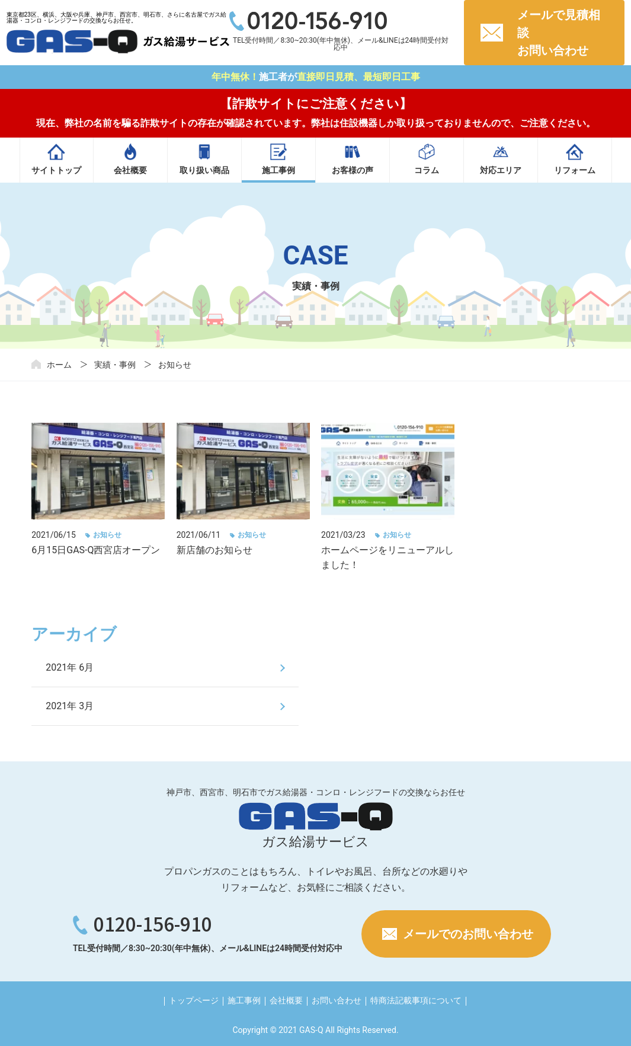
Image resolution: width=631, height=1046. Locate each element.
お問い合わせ (336, 1000)
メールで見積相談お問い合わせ (558, 33)
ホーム (59, 364)
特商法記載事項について (416, 1000)
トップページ (194, 1000)
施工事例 (278, 170)
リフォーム (574, 170)
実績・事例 (115, 364)
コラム (426, 170)
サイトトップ (56, 170)
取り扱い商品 (204, 170)
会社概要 (130, 170)
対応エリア (500, 170)
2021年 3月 (70, 706)
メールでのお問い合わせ (468, 934)
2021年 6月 (70, 667)
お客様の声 (352, 170)
